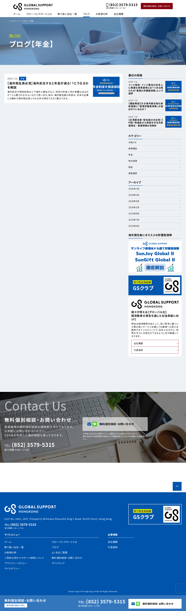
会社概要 (119, 14)
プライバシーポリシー (15, 563)
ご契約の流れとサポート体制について (24, 558)
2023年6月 (133, 225)
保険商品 (132, 148)
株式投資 (132, 160)
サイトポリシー (12, 568)
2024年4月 (133, 201)
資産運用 (132, 173)
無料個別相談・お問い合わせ (156, 6)
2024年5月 (133, 194)
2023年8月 (133, 213)
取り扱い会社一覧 (67, 14)
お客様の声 (102, 14)
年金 (130, 154)
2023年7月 (133, 219)
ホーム (16, 14)
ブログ (86, 14)
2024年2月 (133, 207)
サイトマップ (58, 563)
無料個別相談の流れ (16, 605)
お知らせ (132, 142)
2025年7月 (133, 188)
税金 (130, 167)
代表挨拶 (138, 350)
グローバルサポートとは (39, 14)
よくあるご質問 (59, 552)
